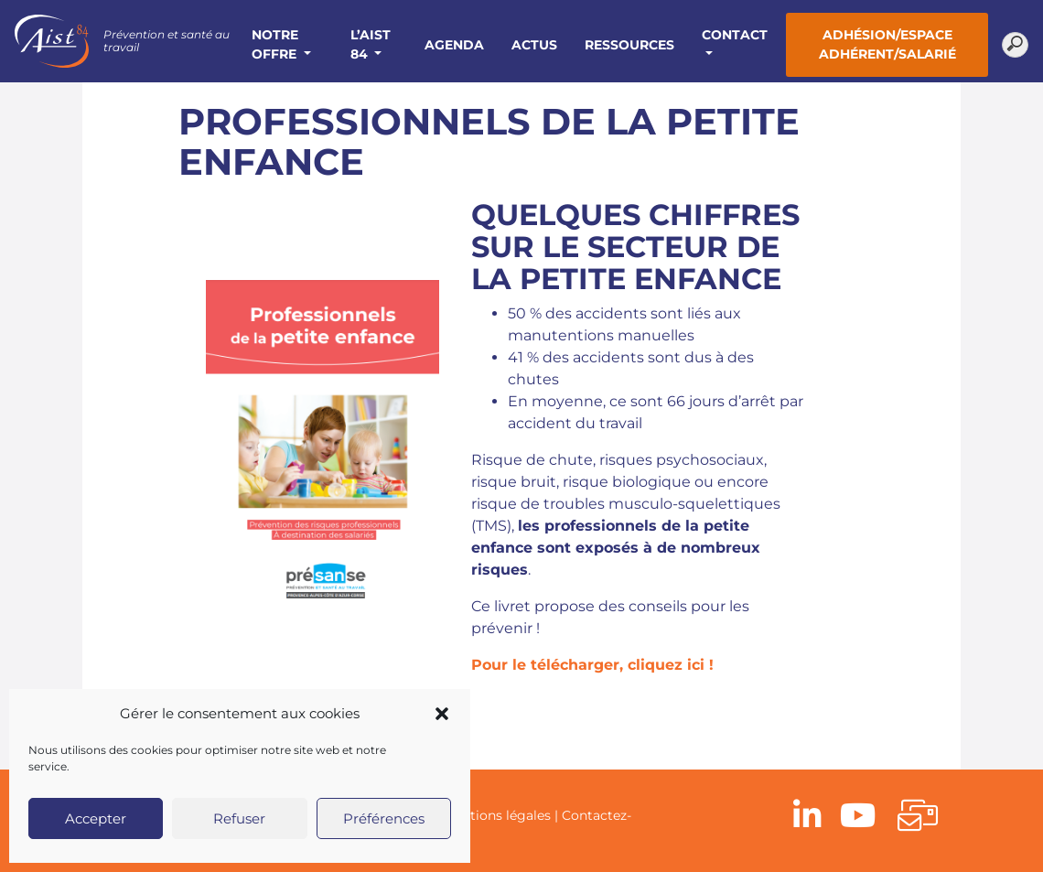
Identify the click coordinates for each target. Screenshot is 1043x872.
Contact (735, 35)
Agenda (454, 45)
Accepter (95, 818)
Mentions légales (497, 815)
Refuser (239, 818)
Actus (534, 45)
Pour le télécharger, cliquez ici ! (592, 664)
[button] (442, 714)
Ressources (629, 45)
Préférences (384, 818)
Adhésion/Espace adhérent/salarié (887, 44)
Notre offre (276, 44)
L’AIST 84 (370, 44)
